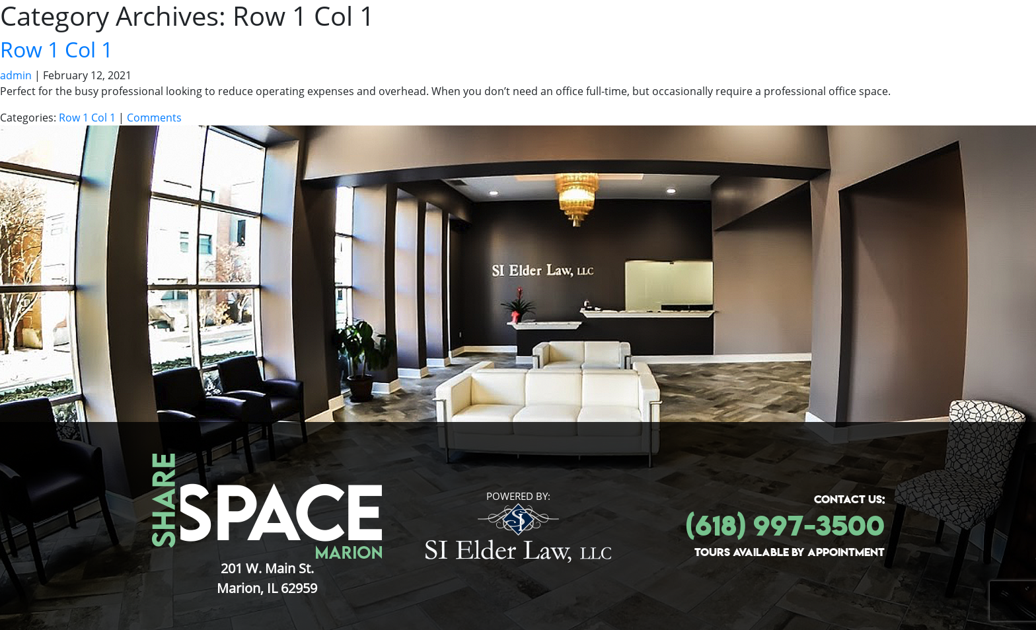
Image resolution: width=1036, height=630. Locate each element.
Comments (154, 117)
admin (16, 75)
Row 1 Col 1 (56, 49)
